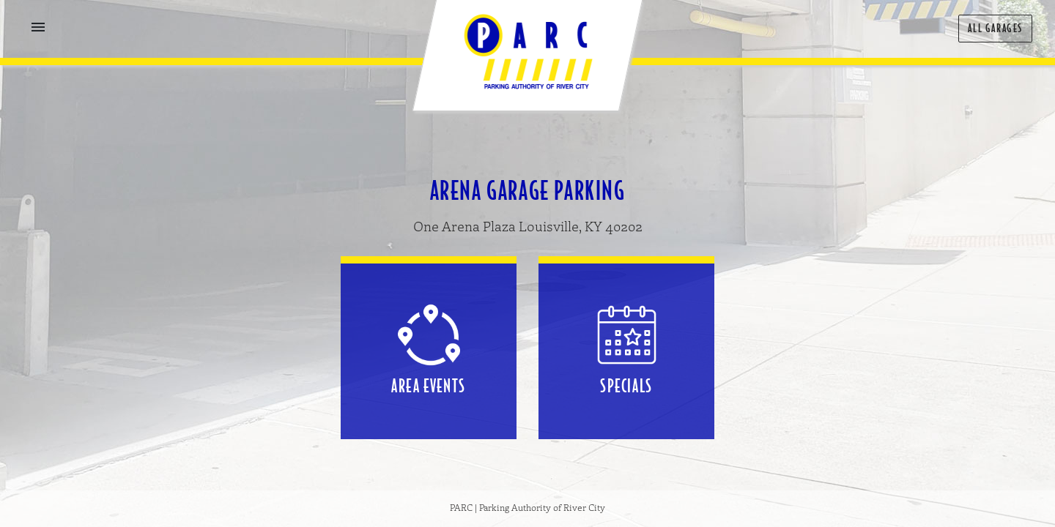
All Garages (995, 28)
